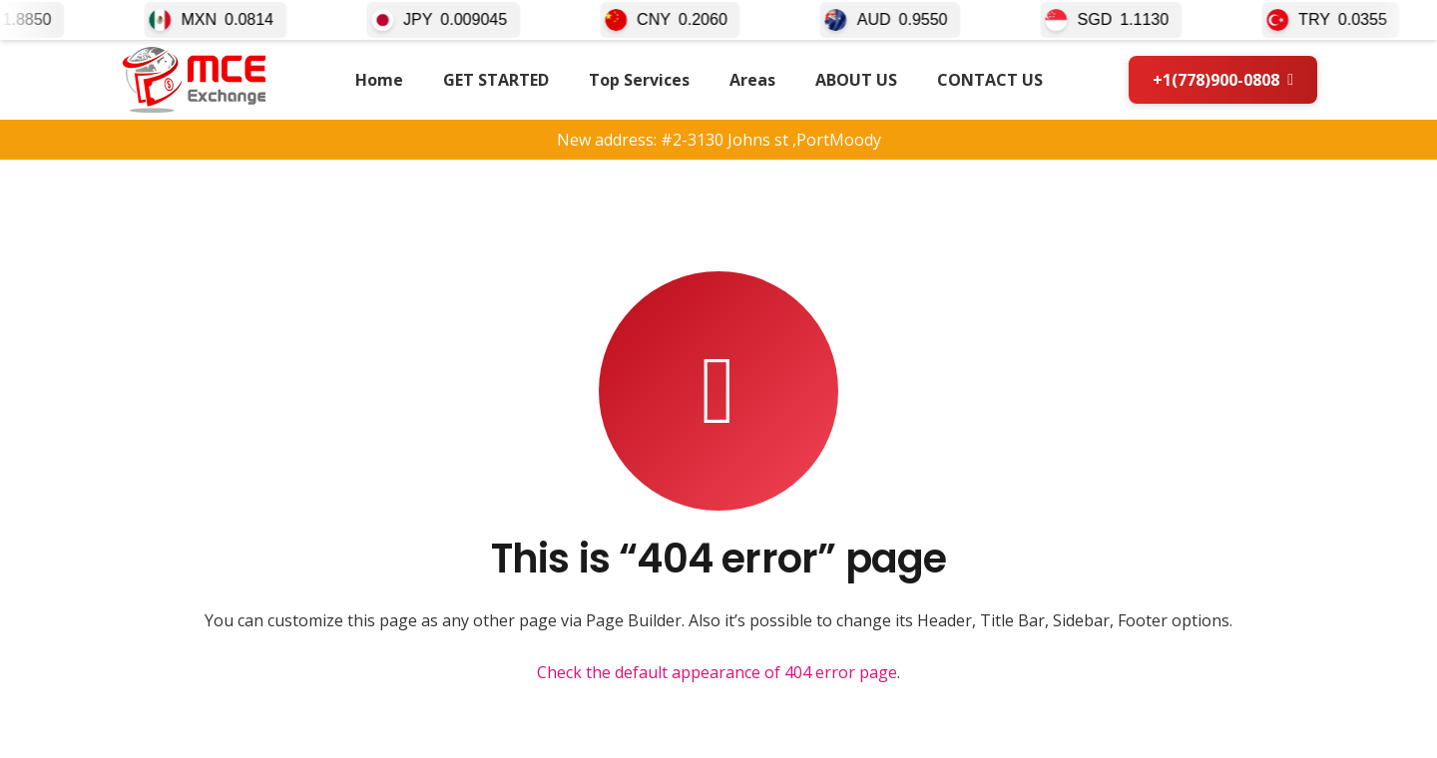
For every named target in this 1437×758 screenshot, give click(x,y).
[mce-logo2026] (194, 80)
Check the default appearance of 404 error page (717, 672)
